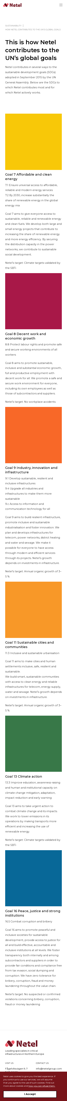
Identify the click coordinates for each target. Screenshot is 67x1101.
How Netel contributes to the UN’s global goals (33, 29)
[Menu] (62, 5)
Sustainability (13, 26)
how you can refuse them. (41, 1086)
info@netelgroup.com (49, 1068)
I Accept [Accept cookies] (30, 1094)
